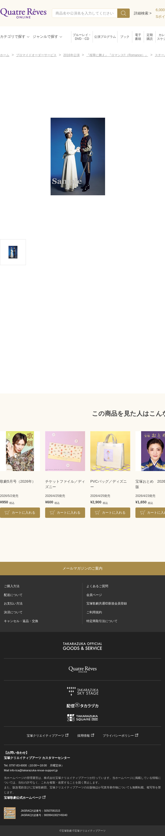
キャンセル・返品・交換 (21, 621)
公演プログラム (105, 37)
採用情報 (83, 735)
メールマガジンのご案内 (82, 568)
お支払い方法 (13, 603)
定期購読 (150, 37)
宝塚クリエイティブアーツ (45, 735)
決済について (13, 612)
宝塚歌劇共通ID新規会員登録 (106, 603)
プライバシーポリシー (118, 735)
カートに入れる (23, 512)
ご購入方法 (11, 586)
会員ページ (94, 595)
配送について (13, 595)
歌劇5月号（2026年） (18, 481)
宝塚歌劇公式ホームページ (22, 798)
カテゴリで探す (12, 36)
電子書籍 (138, 37)
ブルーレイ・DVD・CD (82, 37)
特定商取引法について (102, 621)
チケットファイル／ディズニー (65, 484)
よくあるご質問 (97, 586)
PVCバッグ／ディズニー (108, 484)
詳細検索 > (143, 13)
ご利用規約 (94, 612)
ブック (124, 37)
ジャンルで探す (45, 36)
